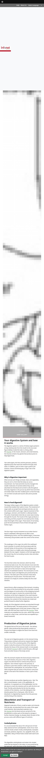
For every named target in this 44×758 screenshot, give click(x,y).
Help (17, 5)
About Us (23, 5)
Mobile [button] (2, 2)
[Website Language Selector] (35, 5)
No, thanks (14, 755)
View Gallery (22, 434)
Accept (5, 755)
